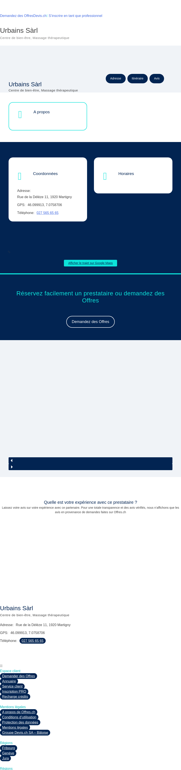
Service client (12, 661)
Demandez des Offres (16, 16)
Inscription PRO (14, 666)
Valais (6, 753)
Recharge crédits (15, 671)
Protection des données (20, 697)
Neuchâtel (10, 748)
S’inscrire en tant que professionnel (74, 16)
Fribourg (8, 722)
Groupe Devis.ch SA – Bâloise (25, 707)
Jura (5, 733)
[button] (90, 435)
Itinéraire (137, 78)
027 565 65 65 (48, 213)
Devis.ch (39, 16)
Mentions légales (15, 702)
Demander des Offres (18, 650)
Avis (157, 78)
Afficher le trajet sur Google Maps (90, 263)
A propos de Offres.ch (18, 686)
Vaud (6, 758)
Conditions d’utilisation (19, 692)
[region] (90, 398)
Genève (8, 728)
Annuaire (9, 656)
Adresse (115, 78)
